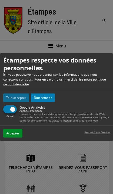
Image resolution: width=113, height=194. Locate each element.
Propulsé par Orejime (97, 132)
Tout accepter (16, 97)
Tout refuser (43, 97)
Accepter (12, 133)
